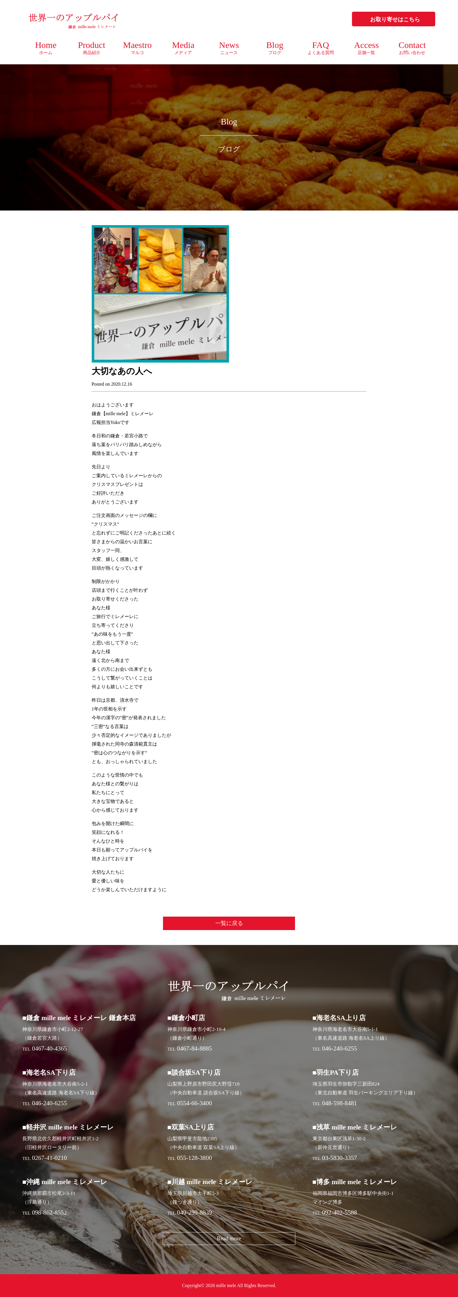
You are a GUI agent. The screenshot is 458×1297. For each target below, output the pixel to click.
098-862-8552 (49, 1212)
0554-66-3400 (194, 1103)
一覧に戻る (229, 923)
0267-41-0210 (49, 1157)
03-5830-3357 (339, 1157)
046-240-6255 (339, 1048)
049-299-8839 (194, 1212)
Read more (229, 1238)
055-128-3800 (194, 1157)
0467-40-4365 (49, 1048)
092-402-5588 (339, 1212)
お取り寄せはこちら (395, 19)
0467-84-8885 (194, 1048)
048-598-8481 (339, 1103)
